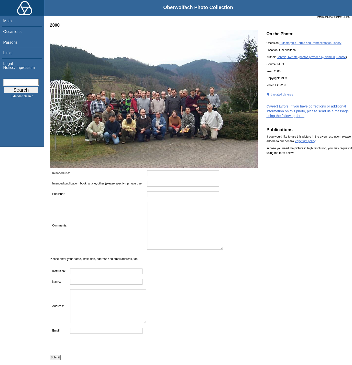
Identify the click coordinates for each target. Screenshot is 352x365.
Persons (10, 42)
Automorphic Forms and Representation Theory (310, 43)
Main (7, 21)
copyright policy (305, 141)
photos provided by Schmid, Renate (322, 57)
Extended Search (22, 97)
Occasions (12, 32)
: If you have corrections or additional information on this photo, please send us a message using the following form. (307, 111)
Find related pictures (279, 94)
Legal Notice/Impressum (19, 66)
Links (7, 53)
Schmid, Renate (287, 57)
